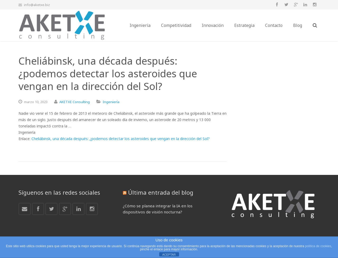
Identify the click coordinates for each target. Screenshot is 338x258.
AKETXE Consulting (74, 101)
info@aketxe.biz (37, 4)
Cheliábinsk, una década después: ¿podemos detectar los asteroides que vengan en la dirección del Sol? (120, 138)
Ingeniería (111, 101)
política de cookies (318, 246)
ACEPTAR (169, 254)
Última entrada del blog (160, 192)
